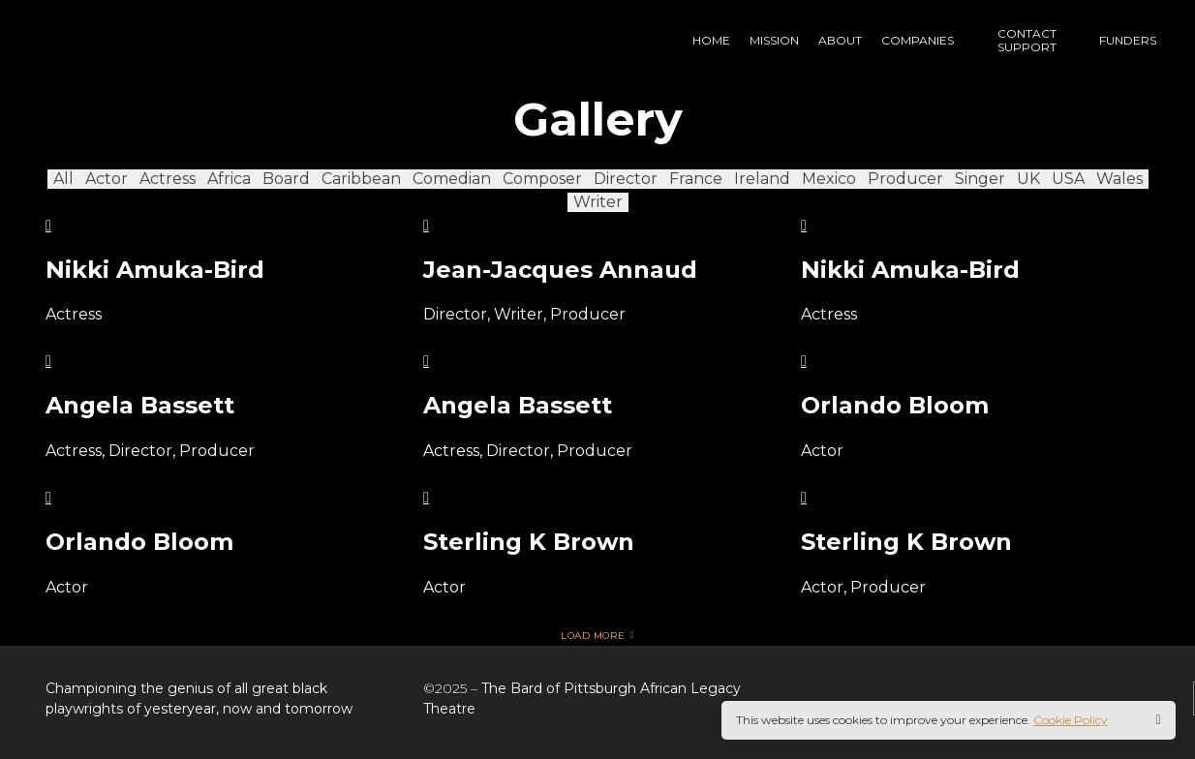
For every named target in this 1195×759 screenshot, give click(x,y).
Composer (542, 178)
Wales (1119, 178)
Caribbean (361, 178)
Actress (167, 178)
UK (1028, 178)
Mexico (829, 178)
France (695, 178)
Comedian (452, 178)
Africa (229, 178)
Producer (905, 178)
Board (286, 178)
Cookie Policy (1070, 720)
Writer (598, 202)
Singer (980, 178)
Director (626, 178)
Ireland (762, 178)
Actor (106, 178)
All (63, 178)
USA (1068, 178)
